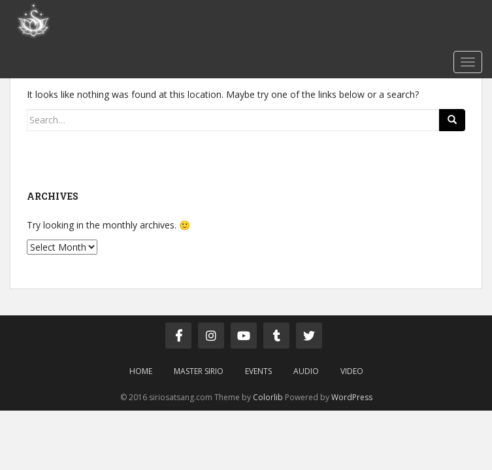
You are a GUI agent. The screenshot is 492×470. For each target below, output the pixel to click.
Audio (306, 371)
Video (351, 371)
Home (140, 371)
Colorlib (268, 397)
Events (258, 371)
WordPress (351, 397)
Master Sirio (198, 371)
